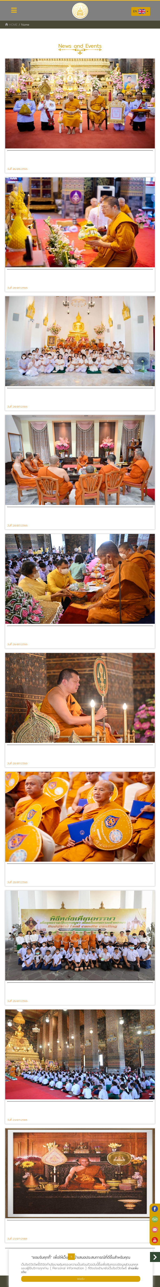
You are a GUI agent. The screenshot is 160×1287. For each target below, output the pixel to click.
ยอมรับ (80, 1279)
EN (140, 11)
